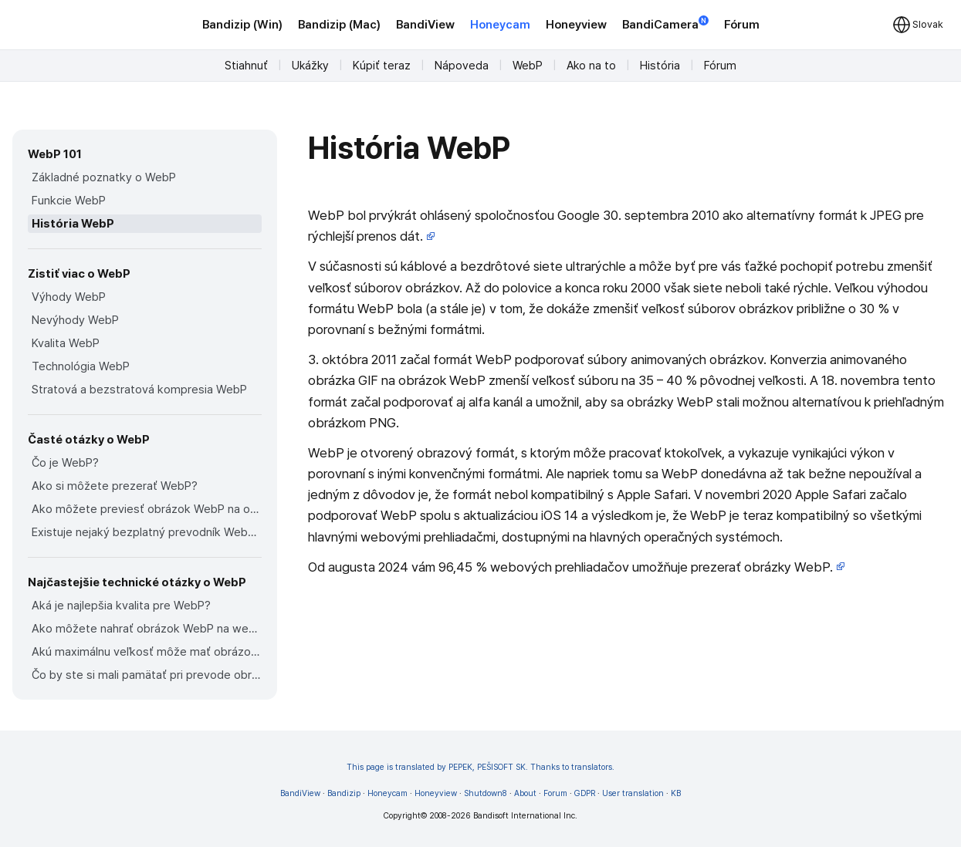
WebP (528, 66)
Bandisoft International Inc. (525, 816)
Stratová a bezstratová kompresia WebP (139, 390)
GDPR (584, 793)
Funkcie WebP (69, 201)
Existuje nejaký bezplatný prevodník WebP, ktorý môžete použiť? (147, 532)
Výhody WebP (69, 297)
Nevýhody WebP (75, 320)
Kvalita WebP (66, 343)
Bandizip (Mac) (339, 25)
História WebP (73, 224)
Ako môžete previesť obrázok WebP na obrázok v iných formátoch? (147, 509)
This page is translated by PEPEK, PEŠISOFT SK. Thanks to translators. (480, 767)
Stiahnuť (246, 66)
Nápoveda (462, 66)
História (660, 66)
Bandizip (343, 793)
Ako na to (591, 66)
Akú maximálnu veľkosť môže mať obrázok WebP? (147, 652)
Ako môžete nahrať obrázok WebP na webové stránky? (147, 629)
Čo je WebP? (65, 463)
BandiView (425, 25)
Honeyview (576, 25)
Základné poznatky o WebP (104, 177)
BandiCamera (665, 23)
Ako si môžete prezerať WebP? (115, 486)
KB (676, 793)
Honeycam (500, 25)
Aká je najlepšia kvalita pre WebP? (121, 605)
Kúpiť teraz (382, 66)
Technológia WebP (81, 366)
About (525, 793)
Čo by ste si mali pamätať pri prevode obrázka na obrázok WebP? (147, 675)
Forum (555, 793)
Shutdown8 (485, 793)
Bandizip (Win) (242, 25)
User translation (633, 793)
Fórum (742, 25)
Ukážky (310, 66)
